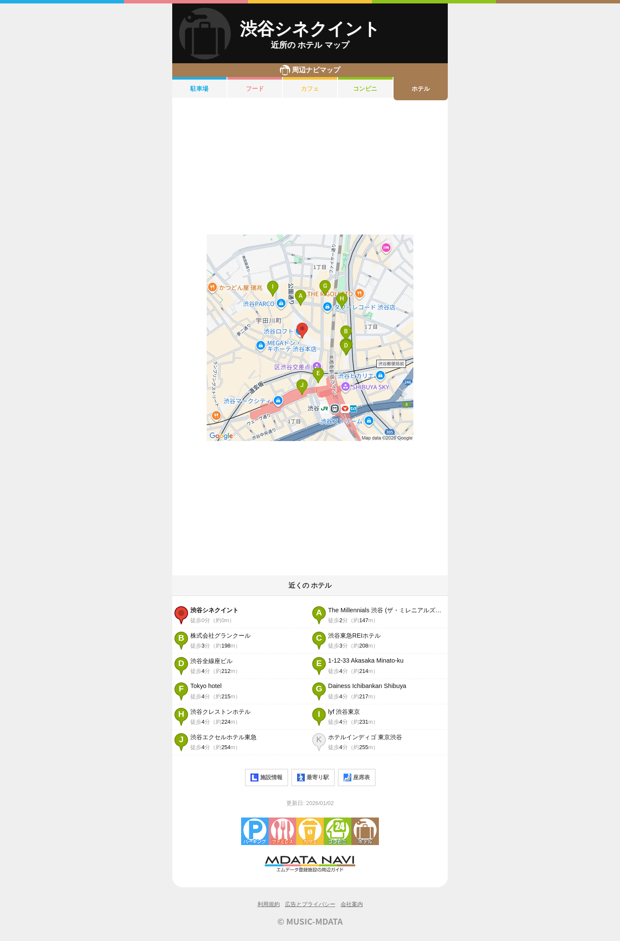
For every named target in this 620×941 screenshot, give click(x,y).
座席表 (357, 777)
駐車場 (199, 88)
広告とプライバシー (310, 904)
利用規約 (268, 904)
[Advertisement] (310, 167)
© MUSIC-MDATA (310, 921)
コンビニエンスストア (337, 831)
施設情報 (266, 777)
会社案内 (352, 904)
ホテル (421, 88)
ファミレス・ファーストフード (282, 831)
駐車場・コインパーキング (255, 831)
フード (255, 88)
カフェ (310, 88)
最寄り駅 (313, 777)
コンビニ (365, 88)
